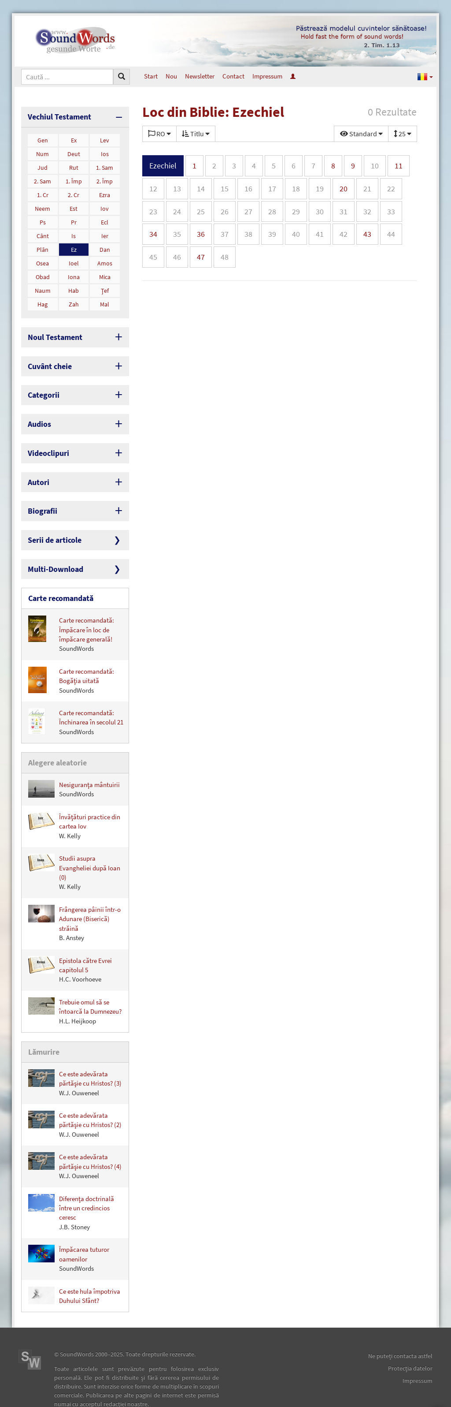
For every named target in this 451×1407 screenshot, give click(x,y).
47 (201, 257)
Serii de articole (51, 524)
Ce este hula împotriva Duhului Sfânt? (74, 1271)
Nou (171, 76)
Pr (74, 220)
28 (272, 211)
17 (272, 188)
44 (391, 234)
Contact (233, 76)
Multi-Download (51, 551)
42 (343, 234)
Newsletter (199, 76)
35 (177, 234)
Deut (73, 152)
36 (201, 234)
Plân (42, 248)
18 (296, 188)
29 (296, 211)
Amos (104, 261)
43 (367, 234)
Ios (105, 152)
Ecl (104, 220)
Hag (42, 302)
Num (42, 152)
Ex (74, 138)
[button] (425, 76)
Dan (105, 248)
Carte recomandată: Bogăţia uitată (71, 660)
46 (177, 257)
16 (248, 188)
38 (248, 234)
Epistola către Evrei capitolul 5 (70, 947)
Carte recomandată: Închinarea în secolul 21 (75, 701)
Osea (42, 261)
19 (320, 188)
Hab (73, 289)
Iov (104, 207)
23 (153, 211)
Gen (42, 138)
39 (272, 234)
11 (399, 165)
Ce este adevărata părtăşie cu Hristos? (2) (75, 1100)
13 (177, 188)
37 (225, 234)
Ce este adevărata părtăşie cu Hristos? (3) (75, 1058)
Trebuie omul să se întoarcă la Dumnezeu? (75, 988)
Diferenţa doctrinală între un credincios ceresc (71, 1187)
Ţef (105, 289)
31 (343, 211)
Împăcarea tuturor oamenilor (68, 1234)
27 (248, 211)
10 (375, 165)
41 (320, 234)
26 (225, 211)
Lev (104, 138)
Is (73, 234)
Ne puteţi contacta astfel (400, 1332)
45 (153, 257)
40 (296, 234)
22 (391, 188)
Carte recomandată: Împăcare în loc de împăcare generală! (71, 613)
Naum (43, 289)
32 (367, 211)
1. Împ (74, 179)
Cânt (43, 234)
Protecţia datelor (410, 1344)
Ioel (74, 261)
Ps (43, 220)
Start (151, 76)
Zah (74, 302)
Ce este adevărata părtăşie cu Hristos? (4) (75, 1142)
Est (74, 207)
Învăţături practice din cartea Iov (74, 803)
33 (391, 211)
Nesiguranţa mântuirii (74, 767)
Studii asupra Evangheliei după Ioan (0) (74, 849)
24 (177, 211)
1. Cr (42, 193)
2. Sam (42, 179)
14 (201, 188)
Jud (42, 166)
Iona (74, 275)
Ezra (104, 193)
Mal (104, 302)
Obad (43, 275)
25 (201, 211)
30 (320, 211)
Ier (104, 234)
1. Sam (104, 166)
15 (225, 188)
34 (153, 234)
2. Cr (73, 193)
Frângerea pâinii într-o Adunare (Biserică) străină (74, 900)
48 (225, 257)
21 (367, 188)
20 (343, 188)
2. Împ (104, 179)
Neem (42, 207)
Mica (105, 275)
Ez (74, 248)
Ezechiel (163, 165)
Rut (73, 166)
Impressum (267, 76)
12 (153, 188)
